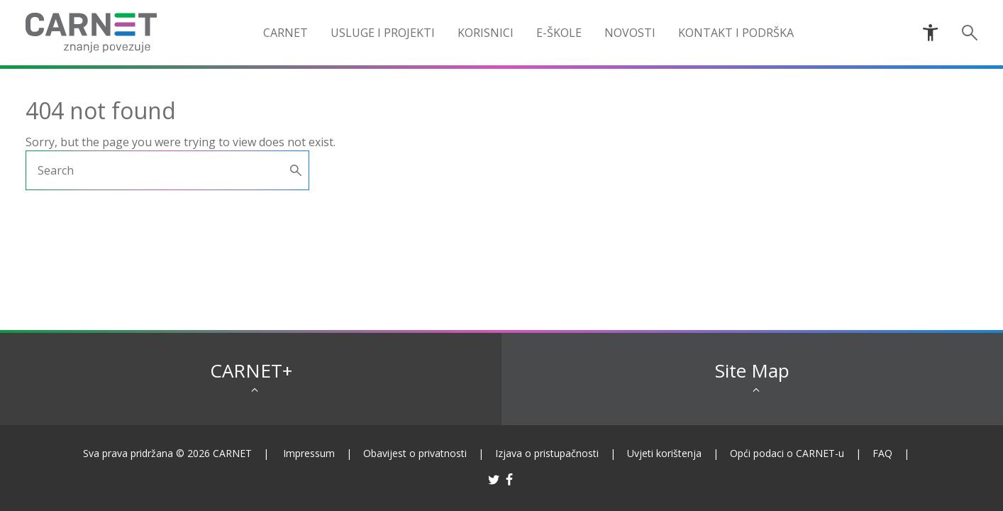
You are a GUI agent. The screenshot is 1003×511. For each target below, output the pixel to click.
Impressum (309, 453)
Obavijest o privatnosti (415, 453)
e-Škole (559, 32)
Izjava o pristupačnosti (547, 453)
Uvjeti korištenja (664, 453)
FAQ (882, 453)
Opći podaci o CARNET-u (787, 453)
